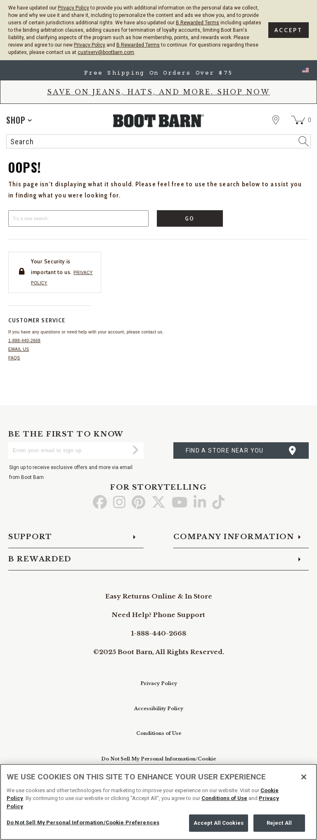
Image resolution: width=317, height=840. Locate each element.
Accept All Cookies (219, 823)
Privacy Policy (73, 8)
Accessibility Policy (158, 708)
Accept (288, 30)
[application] (19, 120)
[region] (158, 802)
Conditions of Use (158, 733)
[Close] (304, 777)
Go (190, 218)
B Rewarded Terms (197, 23)
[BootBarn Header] (158, 128)
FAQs (14, 358)
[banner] (158, 106)
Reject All (279, 823)
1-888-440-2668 (24, 340)
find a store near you (224, 450)
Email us (18, 349)
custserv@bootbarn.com (106, 52)
